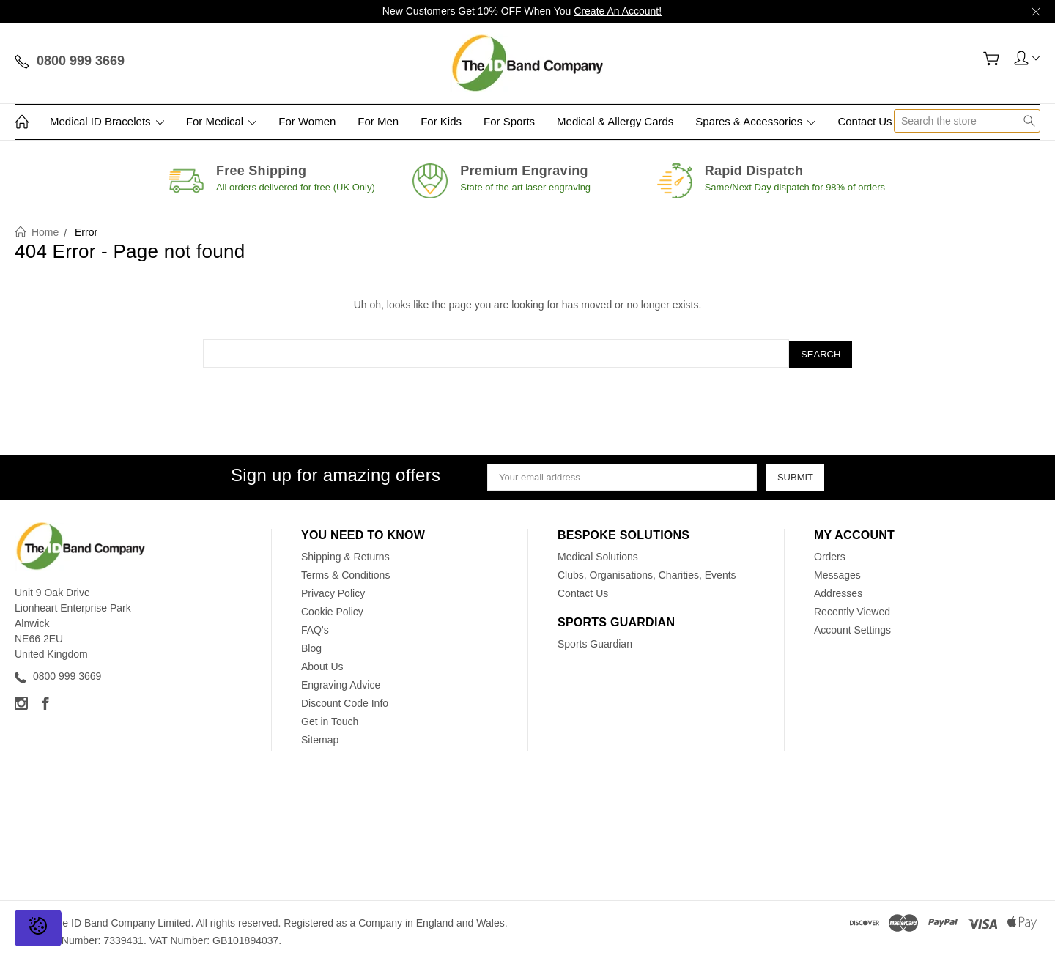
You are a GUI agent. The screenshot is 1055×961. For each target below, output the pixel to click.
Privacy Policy (333, 592)
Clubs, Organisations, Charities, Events (647, 573)
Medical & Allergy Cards (615, 121)
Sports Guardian (595, 642)
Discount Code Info (344, 702)
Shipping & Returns (345, 555)
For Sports (509, 121)
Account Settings (852, 628)
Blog (311, 647)
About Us (322, 665)
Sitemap (319, 738)
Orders (829, 555)
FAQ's (315, 628)
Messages (837, 573)
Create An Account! (618, 11)
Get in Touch (329, 720)
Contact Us (864, 121)
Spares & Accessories (755, 121)
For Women (307, 121)
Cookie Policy (332, 610)
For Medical (221, 121)
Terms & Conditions (345, 573)
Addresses (838, 592)
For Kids (441, 121)
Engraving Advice (340, 683)
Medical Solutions (598, 555)
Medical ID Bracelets (107, 121)
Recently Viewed (852, 610)
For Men (378, 121)
